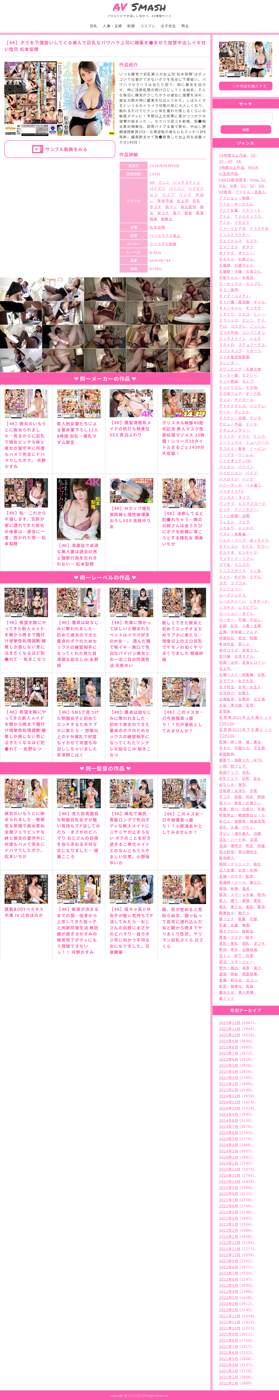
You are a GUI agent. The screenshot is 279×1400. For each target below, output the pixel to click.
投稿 (238, 796)
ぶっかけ (245, 527)
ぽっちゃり (259, 540)
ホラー (263, 546)
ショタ (255, 338)
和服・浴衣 (228, 662)
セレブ (248, 381)
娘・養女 (253, 741)
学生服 (259, 747)
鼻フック (226, 998)
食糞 (223, 980)
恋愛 (253, 790)
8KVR (253, 167)
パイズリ (157, 188)
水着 (234, 827)
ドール (251, 424)
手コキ (156, 206)
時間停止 (226, 815)
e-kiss (155, 252)
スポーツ (253, 350)
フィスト (226, 521)
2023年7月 (228, 1199)
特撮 (261, 845)
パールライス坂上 (165, 235)
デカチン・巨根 (232, 417)
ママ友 (225, 564)
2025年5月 (228, 1065)
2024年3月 (228, 1150)
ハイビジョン (230, 472)
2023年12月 (230, 1169)
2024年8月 (228, 1120)
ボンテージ (247, 552)
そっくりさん (230, 387)
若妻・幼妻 (228, 925)
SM (261, 185)
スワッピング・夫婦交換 (240, 369)
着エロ (255, 882)
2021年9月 (228, 1334)
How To (257, 179)
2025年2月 (228, 1083)
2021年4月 (228, 1364)
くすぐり (226, 314)
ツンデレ (257, 405)
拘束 (249, 796)
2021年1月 (228, 1383)
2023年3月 (228, 1224)
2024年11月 (230, 1102)
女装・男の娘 (230, 705)
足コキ (163, 212)
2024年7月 (228, 1126)
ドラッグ (226, 436)
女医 (261, 674)
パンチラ (227, 503)
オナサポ (226, 253)
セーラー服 (228, 375)
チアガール (244, 399)
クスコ (244, 314)
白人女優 (226, 870)
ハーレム (245, 454)
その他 (251, 387)
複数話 (247, 931)
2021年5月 (228, 1358)
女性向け (226, 692)
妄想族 (225, 711)
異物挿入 (226, 857)
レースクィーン (232, 601)
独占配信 (189, 206)
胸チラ (244, 912)
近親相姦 (249, 949)
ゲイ (261, 320)
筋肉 (261, 894)
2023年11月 (230, 1175)
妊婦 (223, 741)
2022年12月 (230, 1242)
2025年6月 (228, 1059)
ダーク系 (253, 393)
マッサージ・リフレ (236, 558)
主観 (223, 625)
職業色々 (226, 912)
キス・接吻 (228, 289)
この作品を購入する (249, 86)
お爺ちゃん (228, 277)
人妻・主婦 (112, 25)
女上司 (183, 200)
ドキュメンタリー (234, 430)
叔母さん (249, 650)
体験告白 (226, 637)
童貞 (246, 888)
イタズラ (242, 222)
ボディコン (228, 546)
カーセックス (230, 283)
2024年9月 (228, 1114)
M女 (222, 185)
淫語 (253, 839)
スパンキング (230, 350)
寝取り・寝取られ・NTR (240, 760)
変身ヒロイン (253, 662)
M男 (233, 185)
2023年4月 (228, 1218)
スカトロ (226, 344)
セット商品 (228, 381)
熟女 (185, 25)
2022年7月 (228, 1273)
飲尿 (223, 986)
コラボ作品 (228, 332)
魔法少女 (226, 992)
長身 (246, 967)
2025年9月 (228, 1040)
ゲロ (223, 326)
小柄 (223, 766)
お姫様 (225, 265)
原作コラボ (228, 650)
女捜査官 (226, 699)
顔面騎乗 (249, 973)
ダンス (225, 399)
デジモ (255, 417)
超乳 (246, 943)
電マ (177, 212)
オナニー (245, 253)
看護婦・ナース (232, 882)
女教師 (244, 699)
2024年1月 (228, 1163)
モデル (255, 576)
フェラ (244, 521)
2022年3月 (228, 1297)
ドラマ (243, 436)
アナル (225, 216)
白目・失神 (247, 870)
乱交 (234, 625)
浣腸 (257, 833)
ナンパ (259, 436)
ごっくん (257, 326)
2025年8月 (228, 1047)
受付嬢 (225, 656)
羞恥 (249, 906)
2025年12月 (230, 1022)
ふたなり (226, 527)
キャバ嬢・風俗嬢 (234, 301)
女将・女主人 (249, 686)
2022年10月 (230, 1254)
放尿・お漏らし (247, 802)
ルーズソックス (232, 595)
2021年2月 (228, 1376)
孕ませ (225, 747)
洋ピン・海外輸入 (234, 833)
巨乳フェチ (228, 778)
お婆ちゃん (244, 265)
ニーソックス (230, 442)
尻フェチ (238, 766)
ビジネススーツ (251, 503)
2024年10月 (230, 1108)
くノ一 (259, 314)
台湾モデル (244, 656)
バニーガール (230, 485)
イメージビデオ (232, 228)
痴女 (257, 863)
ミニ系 (255, 570)
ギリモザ (253, 308)
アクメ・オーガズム (236, 204)
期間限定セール (251, 815)
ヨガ (223, 582)
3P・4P (226, 161)
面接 (223, 973)
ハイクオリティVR (234, 460)
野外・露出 (228, 967)
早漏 (261, 809)
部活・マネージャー (236, 961)
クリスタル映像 (163, 243)
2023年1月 (228, 1236)
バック (185, 194)
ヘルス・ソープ (232, 540)
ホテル (247, 546)
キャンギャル (230, 308)
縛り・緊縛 (240, 900)
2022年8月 (228, 1267)
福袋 (223, 888)
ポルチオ (226, 552)
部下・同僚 (243, 955)
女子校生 (168, 25)
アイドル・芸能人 (250, 191)
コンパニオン (253, 332)
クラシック (228, 320)
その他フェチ (230, 393)
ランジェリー (230, 589)
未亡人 (225, 821)
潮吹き (236, 845)
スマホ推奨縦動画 (234, 356)
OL (243, 185)
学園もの (242, 747)
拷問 (261, 796)
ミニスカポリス (232, 570)
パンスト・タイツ (234, 497)
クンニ (164, 182)
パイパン (177, 188)
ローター (226, 619)
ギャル (259, 301)
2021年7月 (228, 1346)
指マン (171, 206)
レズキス (226, 607)
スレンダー (228, 362)
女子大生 (245, 680)
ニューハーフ (257, 442)
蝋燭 (246, 925)
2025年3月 (228, 1077)
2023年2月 (228, 1230)
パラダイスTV (231, 491)
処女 (242, 637)
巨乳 (94, 25)
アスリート (251, 210)
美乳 (223, 906)
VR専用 (225, 191)
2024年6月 (228, 1132)
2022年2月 (228, 1303)
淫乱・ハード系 (232, 839)
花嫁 (253, 918)
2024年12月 (230, 1095)
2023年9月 (228, 1187)
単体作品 (165, 200)
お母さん (253, 271)
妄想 (249, 705)
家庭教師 (226, 754)
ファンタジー (245, 509)
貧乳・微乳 (228, 943)
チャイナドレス (232, 405)
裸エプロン (228, 931)
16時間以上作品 (233, 155)
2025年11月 (230, 1028)
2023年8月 (228, 1193)
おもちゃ (226, 259)
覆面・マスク (230, 937)
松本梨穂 (157, 227)
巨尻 (246, 778)
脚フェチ (226, 918)
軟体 (223, 949)
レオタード (258, 601)
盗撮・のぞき (230, 876)
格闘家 (240, 821)
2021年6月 (228, 1352)
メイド (224, 576)
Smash (139, 7)
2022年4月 (228, 1291)
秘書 (234, 888)
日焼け (247, 809)
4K (152, 182)
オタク (247, 246)
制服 (131, 25)
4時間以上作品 (231, 167)
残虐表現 (257, 821)
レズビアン (247, 607)
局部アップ (228, 772)
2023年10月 (230, 1181)
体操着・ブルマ (244, 631)
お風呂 (248, 277)
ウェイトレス (230, 240)
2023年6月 (228, 1205)
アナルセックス (248, 216)
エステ (251, 240)
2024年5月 (228, 1138)
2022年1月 (228, 1309)
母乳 (223, 827)
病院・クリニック (234, 863)
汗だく (248, 827)
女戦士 (244, 692)
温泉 (223, 845)
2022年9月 (228, 1260)
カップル (253, 283)
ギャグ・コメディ (234, 295)
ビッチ (224, 509)
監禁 (249, 876)
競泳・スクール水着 (236, 894)
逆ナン (224, 955)
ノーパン (257, 448)
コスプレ (147, 25)
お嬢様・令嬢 (230, 271)
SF (252, 185)
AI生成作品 (228, 173)
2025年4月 (228, 1071)
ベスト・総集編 (232, 534)
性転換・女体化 (232, 790)
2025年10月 (230, 1034)
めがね (240, 576)
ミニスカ (242, 564)
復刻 (242, 784)
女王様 (259, 699)
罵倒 (257, 900)
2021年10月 (230, 1328)
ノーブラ (226, 454)
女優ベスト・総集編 (236, 674)
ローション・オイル (236, 613)
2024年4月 (228, 1144)
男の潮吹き (247, 851)
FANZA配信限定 (233, 179)
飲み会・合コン (244, 980)
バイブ (168, 194)
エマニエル (228, 246)
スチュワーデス (251, 344)
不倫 (242, 619)
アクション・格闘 (234, 198)
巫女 (257, 778)
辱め (234, 949)
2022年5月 (228, 1285)
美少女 (236, 906)
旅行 (234, 809)
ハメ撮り (253, 485)
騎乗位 (167, 218)
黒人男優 (245, 992)
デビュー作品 (230, 424)
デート (225, 411)
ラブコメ (238, 582)
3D (253, 155)
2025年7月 (228, 1053)
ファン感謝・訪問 (234, 515)
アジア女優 (228, 210)
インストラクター (234, 234)
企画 (223, 631)
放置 (223, 809)
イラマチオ (259, 228)
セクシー (249, 375)
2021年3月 (228, 1370)
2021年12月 (230, 1315)
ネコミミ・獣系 (232, 448)
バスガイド (228, 479)
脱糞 (242, 918)
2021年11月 (230, 1322)
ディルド (242, 411)
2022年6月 (228, 1279)
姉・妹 (236, 741)
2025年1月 (228, 1089)
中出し (255, 619)
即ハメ (244, 644)
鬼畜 (249, 986)
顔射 (188, 212)
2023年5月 (228, 1212)
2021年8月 (228, 1340)
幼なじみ (226, 784)
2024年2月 (228, 1157)
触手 (249, 937)
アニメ (225, 222)
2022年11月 (230, 1248)
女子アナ (226, 680)
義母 (261, 906)
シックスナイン (186, 182)
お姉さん (245, 259)
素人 (223, 900)
